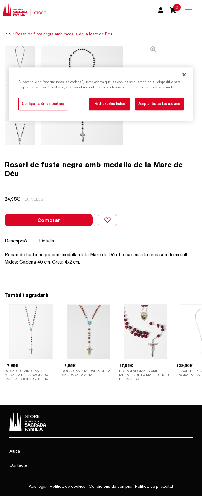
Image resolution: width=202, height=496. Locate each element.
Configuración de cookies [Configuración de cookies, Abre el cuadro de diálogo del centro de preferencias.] (43, 104)
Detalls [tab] (46, 241)
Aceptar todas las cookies (159, 104)
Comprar (48, 220)
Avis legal (38, 486)
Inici (8, 33)
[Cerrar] (184, 75)
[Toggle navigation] (188, 9)
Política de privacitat (154, 486)
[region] (101, 94)
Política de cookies (67, 486)
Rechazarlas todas (109, 104)
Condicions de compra (110, 486)
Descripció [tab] (16, 241)
